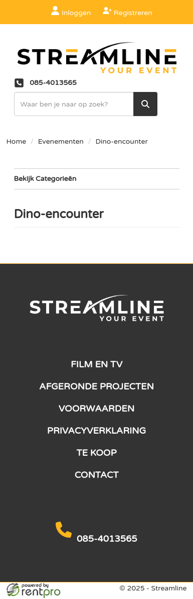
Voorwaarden (96, 408)
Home (17, 141)
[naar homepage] (96, 58)
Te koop (97, 452)
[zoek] (145, 104)
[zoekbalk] (85, 104)
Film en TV (96, 364)
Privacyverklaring (96, 430)
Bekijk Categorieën (96, 178)
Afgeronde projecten (96, 386)
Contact (97, 474)
